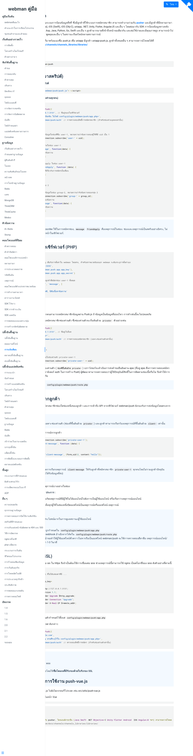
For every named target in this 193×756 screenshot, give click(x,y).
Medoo (8, 217)
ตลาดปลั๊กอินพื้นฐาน (14, 355)
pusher (63, 26)
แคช (7, 194)
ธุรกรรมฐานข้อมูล (13, 510)
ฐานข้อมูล (9, 424)
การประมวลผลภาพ (13, 269)
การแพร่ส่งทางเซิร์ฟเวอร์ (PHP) (89, 251)
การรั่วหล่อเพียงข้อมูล (14, 562)
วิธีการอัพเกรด (11, 533)
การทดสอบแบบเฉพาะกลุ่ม (17, 321)
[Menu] (21, 753)
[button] (171, 4)
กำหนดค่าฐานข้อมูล (14, 154)
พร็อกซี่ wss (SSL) (76, 571)
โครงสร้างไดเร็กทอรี (14, 51)
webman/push (73, 15)
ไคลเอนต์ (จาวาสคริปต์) (82, 80)
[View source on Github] (187, 6)
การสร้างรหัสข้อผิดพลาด (16, 326)
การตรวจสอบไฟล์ (13, 596)
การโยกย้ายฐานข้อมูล (15, 183)
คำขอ (7, 68)
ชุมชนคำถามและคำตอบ (16, 34)
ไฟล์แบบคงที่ (10, 103)
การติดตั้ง (9, 45)
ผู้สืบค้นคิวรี (10, 160)
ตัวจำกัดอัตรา (11, 252)
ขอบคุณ (8, 642)
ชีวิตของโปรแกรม (13, 556)
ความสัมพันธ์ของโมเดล (15, 171)
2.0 (6, 625)
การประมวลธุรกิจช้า (14, 579)
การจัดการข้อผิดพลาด (15, 114)
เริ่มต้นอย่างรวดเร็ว (13, 148)
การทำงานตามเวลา (14, 292)
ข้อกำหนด (9, 378)
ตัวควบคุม (9, 80)
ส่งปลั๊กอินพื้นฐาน (12, 361)
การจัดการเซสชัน (13, 108)
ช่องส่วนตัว (70, 311)
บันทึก (7, 120)
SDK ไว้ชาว (10, 303)
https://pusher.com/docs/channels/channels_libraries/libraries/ (111, 48)
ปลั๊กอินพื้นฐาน (11, 338)
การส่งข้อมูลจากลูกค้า (80, 406)
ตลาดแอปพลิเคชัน (13, 464)
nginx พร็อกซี (11, 539)
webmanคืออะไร (12, 22)
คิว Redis (9, 229)
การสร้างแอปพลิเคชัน (15, 384)
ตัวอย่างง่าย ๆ (11, 57)
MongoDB (9, 200)
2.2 (6, 636)
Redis (7, 189)
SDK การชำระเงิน (13, 309)
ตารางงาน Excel (12, 298)
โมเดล (8, 166)
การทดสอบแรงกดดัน (14, 591)
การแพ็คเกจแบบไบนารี (15, 487)
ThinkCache (10, 212)
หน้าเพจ (8, 177)
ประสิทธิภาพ (10, 585)
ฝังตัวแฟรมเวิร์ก (12, 481)
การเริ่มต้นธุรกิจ (12, 568)
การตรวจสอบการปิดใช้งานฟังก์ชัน (20, 516)
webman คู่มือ (22, 9)
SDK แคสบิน (10, 315)
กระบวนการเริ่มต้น (13, 550)
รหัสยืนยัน (9, 275)
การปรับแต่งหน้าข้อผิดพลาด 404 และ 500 (24, 527)
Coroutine (9, 137)
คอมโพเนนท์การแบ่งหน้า (16, 258)
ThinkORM (9, 206)
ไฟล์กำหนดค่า (11, 125)
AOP (7, 493)
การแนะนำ (10, 372)
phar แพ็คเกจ (10, 545)
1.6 (6, 619)
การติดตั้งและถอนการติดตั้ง (17, 458)
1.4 (6, 608)
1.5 (6, 613)
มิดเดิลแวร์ (9, 91)
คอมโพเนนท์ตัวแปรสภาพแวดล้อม (20, 286)
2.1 (6, 631)
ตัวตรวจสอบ (10, 246)
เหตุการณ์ (9, 280)
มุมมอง (8, 97)
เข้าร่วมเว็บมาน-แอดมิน (16, 441)
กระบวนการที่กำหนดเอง (16, 476)
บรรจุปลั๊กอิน (10, 447)
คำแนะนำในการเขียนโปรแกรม (19, 28)
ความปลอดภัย (11, 504)
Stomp (8, 235)
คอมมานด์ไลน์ (11, 344)
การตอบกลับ (10, 74)
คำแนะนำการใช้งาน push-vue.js (97, 700)
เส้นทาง (8, 85)
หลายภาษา (10, 263)
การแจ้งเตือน (11, 349)
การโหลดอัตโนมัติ (13, 573)
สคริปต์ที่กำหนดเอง (13, 522)
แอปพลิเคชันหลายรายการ (17, 131)
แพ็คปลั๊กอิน (10, 453)
